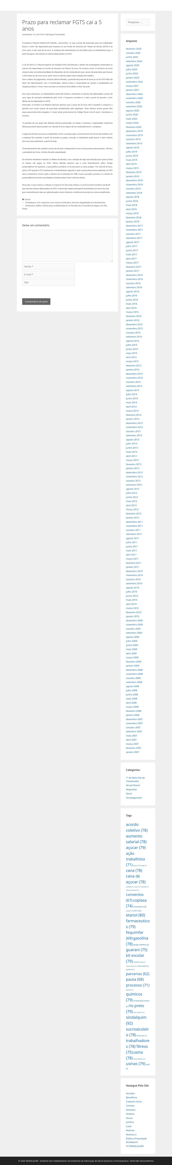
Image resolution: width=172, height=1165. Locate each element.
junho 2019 (132, 155)
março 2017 (132, 262)
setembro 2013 (134, 435)
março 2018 (132, 213)
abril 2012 (131, 505)
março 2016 (132, 311)
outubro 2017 (133, 233)
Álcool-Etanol (133, 785)
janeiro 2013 (132, 468)
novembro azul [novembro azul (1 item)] (139, 962)
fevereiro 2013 (133, 464)
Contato (130, 1105)
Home (129, 1118)
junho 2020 (132, 114)
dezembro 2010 (134, 571)
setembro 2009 (134, 632)
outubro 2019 (133, 139)
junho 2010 (132, 595)
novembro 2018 (134, 184)
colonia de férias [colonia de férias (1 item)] (132, 890)
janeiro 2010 (132, 616)
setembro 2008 (134, 682)
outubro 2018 (133, 188)
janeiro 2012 (132, 517)
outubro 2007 (133, 727)
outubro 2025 (133, 52)
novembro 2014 (134, 377)
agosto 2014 (132, 390)
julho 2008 (131, 690)
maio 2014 (131, 402)
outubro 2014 (133, 381)
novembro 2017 (134, 229)
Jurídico (130, 1122)
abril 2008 (131, 702)
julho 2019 (131, 151)
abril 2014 (131, 406)
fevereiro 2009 (133, 661)
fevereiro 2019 (133, 172)
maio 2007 (131, 735)
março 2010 (132, 608)
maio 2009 (131, 649)
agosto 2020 (132, 110)
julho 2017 (131, 246)
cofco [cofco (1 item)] (137, 887)
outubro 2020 (133, 102)
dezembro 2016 (134, 275)
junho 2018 (132, 201)
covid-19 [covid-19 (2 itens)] (136, 910)
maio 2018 (131, 205)
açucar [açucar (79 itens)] (136, 847)
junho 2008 (132, 694)
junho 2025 (132, 57)
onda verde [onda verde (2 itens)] (143, 966)
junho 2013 (132, 447)
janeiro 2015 (132, 369)
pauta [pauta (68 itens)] (135, 979)
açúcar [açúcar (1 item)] (136, 865)
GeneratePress (147, 1160)
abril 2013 (131, 456)
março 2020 (132, 122)
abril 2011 (131, 554)
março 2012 (132, 509)
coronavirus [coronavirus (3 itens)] (139, 906)
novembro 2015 (134, 328)
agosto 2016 (132, 291)
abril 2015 (131, 357)
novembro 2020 (134, 98)
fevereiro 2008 (133, 710)
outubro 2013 (133, 431)
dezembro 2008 (134, 669)
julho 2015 (131, 344)
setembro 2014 (134, 386)
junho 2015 (132, 349)
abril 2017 (131, 258)
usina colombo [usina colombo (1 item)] (139, 1059)
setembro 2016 (134, 287)
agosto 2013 (132, 439)
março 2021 (132, 85)
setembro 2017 (134, 237)
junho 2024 (132, 73)
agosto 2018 (132, 196)
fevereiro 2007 (133, 747)
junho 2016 (132, 299)
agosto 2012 (132, 488)
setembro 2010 (134, 583)
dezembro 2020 (134, 94)
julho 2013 (131, 443)
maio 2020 (131, 118)
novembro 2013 (134, 427)
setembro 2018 (134, 192)
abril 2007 (131, 739)
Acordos (130, 1093)
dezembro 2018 (134, 180)
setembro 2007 (134, 731)
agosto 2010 (132, 587)
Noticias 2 (131, 1134)
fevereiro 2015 (133, 365)
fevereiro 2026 (133, 48)
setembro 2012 (134, 484)
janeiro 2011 (132, 566)
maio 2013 (131, 451)
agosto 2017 (132, 242)
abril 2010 (131, 604)
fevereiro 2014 (133, 414)
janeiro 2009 (132, 665)
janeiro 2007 (132, 752)
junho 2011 (132, 546)
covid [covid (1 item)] (129, 911)
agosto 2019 (132, 147)
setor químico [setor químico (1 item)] (139, 1012)
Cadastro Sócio (134, 1101)
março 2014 (132, 410)
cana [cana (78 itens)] (134, 870)
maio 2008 (131, 698)
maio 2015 (131, 353)
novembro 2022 (134, 81)
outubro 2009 (133, 628)
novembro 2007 (134, 723)
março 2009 (132, 657)
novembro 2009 (134, 624)
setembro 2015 (134, 336)
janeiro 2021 (132, 89)
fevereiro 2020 (133, 127)
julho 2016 (131, 295)
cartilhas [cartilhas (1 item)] (130, 887)
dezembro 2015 (134, 324)
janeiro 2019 (132, 176)
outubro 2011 (133, 530)
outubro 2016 (133, 283)
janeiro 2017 (132, 270)
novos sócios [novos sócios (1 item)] (131, 966)
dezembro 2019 (134, 131)
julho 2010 (131, 591)
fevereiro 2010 (133, 612)
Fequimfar (131, 789)
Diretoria (130, 1109)
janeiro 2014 (132, 418)
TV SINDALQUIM (135, 1146)
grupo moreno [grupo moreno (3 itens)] (141, 944)
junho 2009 (132, 645)
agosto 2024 (132, 65)
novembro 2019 (134, 135)
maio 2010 (131, 599)
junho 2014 (132, 398)
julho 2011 (131, 542)
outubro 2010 (133, 579)
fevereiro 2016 (133, 316)
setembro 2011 (134, 534)
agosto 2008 (132, 686)
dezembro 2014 (134, 373)
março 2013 (132, 460)
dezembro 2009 (134, 620)
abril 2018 (131, 209)
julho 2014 (131, 394)
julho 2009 (131, 641)
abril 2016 (131, 307)
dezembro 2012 (134, 472)
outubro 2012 (133, 480)
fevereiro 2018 (133, 217)
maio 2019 (131, 159)
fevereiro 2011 (133, 562)
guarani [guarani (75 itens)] (136, 949)
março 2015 (132, 361)
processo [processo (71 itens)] (138, 985)
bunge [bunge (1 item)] (143, 865)
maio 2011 (131, 550)
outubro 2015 (133, 332)
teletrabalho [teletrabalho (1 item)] (142, 1036)
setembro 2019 (134, 143)
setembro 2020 (134, 106)
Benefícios (131, 1097)
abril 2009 (131, 653)
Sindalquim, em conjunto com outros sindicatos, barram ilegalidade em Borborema (65, 202)
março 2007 (132, 743)
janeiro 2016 (132, 320)
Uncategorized (134, 797)
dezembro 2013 (134, 423)
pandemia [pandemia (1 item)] (130, 969)
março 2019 (132, 168)
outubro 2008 (133, 678)
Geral (27, 199)
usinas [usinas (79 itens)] (135, 1063)
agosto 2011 (132, 538)
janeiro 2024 (132, 77)
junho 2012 (132, 497)
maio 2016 (131, 303)
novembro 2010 (134, 575)
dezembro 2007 (134, 719)
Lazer (129, 1126)
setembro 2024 (134, 61)
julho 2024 (131, 69)
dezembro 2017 (134, 225)
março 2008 (132, 706)
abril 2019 (131, 163)
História (130, 1113)
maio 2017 (131, 254)
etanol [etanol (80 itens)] (135, 915)
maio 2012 (131, 501)
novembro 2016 (134, 279)
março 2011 (132, 558)
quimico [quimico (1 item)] (129, 990)
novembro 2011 (134, 525)
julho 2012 (131, 492)
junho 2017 (132, 250)
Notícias (130, 1130)
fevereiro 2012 (133, 513)
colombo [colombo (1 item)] (144, 887)
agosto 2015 (132, 340)
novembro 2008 (134, 673)
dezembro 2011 (134, 521)
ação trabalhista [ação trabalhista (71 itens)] (135, 859)
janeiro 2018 (132, 221)
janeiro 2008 (132, 715)
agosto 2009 (132, 636)
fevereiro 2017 (133, 266)
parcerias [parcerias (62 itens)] (137, 973)
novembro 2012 (134, 476)
